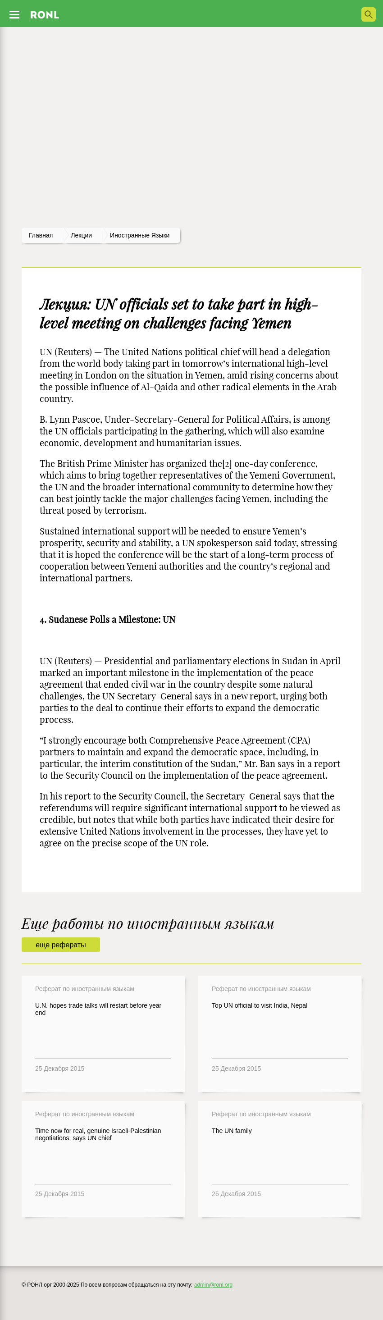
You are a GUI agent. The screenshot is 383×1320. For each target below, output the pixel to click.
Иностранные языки (139, 235)
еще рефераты (61, 945)
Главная (41, 235)
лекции (81, 235)
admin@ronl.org (213, 1285)
